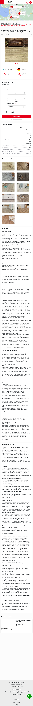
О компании (16, 699)
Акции (16, 704)
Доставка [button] (5, 228)
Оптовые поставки (16, 702)
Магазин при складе (16, 689)
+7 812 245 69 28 (19, 692)
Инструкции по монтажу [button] (10, 444)
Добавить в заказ (16, 116)
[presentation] (28, 617)
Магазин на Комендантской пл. (16, 686)
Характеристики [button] (8, 124)
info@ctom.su (18, 694)
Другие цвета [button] (7, 159)
